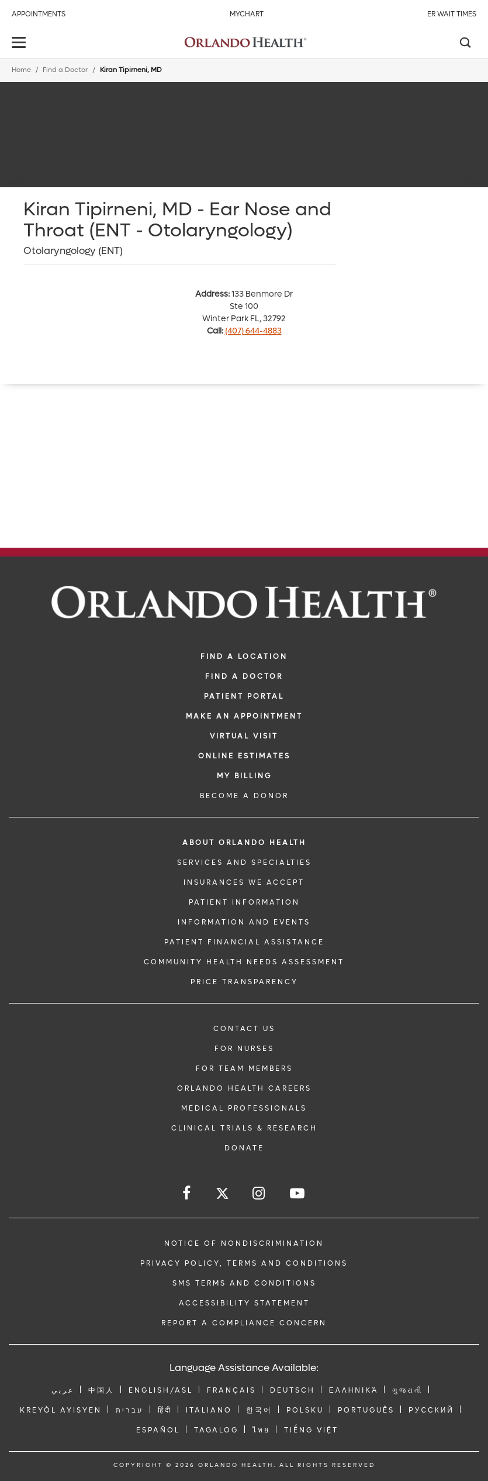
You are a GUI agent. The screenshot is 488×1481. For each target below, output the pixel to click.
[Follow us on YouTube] (298, 1193)
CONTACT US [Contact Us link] (244, 1028)
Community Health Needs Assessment (244, 962)
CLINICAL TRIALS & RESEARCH (244, 1128)
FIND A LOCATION (244, 656)
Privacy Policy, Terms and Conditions (244, 1263)
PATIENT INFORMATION (244, 902)
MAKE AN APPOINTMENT (244, 716)
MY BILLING (244, 776)
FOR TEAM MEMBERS (244, 1068)
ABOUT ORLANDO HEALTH (244, 842)
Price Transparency (244, 982)
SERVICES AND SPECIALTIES (244, 862)
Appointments (38, 14)
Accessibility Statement (244, 1303)
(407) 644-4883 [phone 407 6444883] (253, 330)
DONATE (244, 1148)
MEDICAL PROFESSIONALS (244, 1108)
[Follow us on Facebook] (187, 1193)
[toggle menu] (20, 43)
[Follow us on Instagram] (259, 1193)
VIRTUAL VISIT (244, 736)
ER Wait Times (451, 14)
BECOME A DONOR (244, 795)
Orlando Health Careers (244, 1088)
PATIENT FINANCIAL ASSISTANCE (244, 942)
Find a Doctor (65, 70)
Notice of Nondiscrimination (244, 1243)
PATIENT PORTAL (244, 696)
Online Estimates (244, 756)
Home (21, 70)
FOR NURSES (244, 1048)
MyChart (247, 14)
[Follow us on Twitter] (222, 1195)
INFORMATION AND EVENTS (244, 922)
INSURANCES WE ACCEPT (244, 882)
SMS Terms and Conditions (244, 1283)
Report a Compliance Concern (244, 1323)
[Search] (464, 44)
